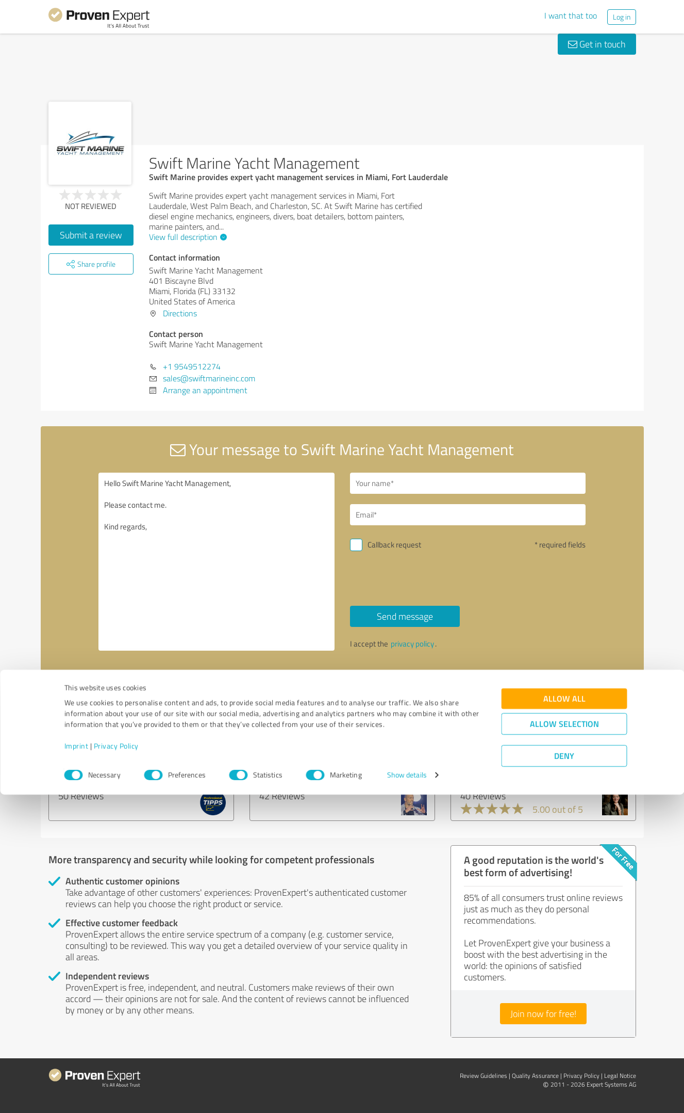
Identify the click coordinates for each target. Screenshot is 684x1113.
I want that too (570, 15)
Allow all (564, 1017)
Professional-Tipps (98, 762)
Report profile (244, 688)
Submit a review (91, 235)
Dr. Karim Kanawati (300, 762)
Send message (405, 616)
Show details (407, 1094)
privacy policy (412, 643)
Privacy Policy (116, 1065)
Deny (564, 1074)
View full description (186, 237)
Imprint (76, 1065)
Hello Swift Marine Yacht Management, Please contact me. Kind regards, (216, 562)
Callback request (394, 544)
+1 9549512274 (192, 366)
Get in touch (597, 44)
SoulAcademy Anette (505, 762)
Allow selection (564, 1043)
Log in (621, 17)
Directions (180, 313)
